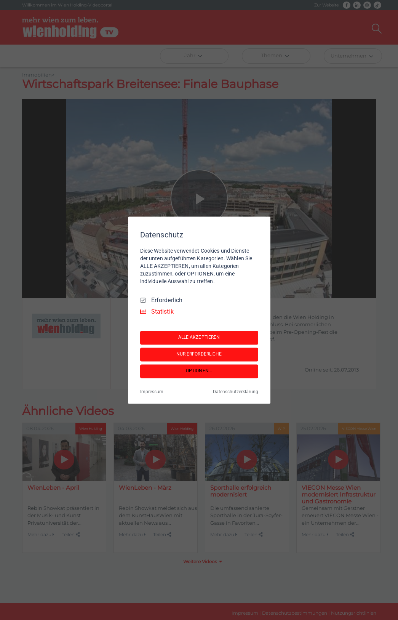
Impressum (151, 391)
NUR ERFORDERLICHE (199, 354)
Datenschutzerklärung (235, 391)
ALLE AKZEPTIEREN (199, 337)
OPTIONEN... (199, 371)
